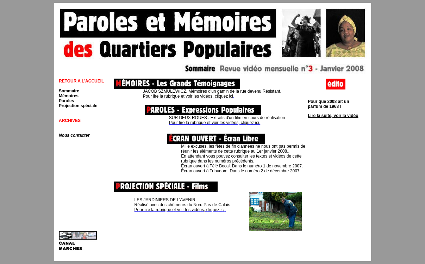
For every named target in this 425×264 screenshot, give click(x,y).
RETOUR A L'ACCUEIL (81, 81)
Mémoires (69, 95)
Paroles (66, 100)
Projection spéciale (78, 105)
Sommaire (69, 90)
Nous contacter (74, 135)
